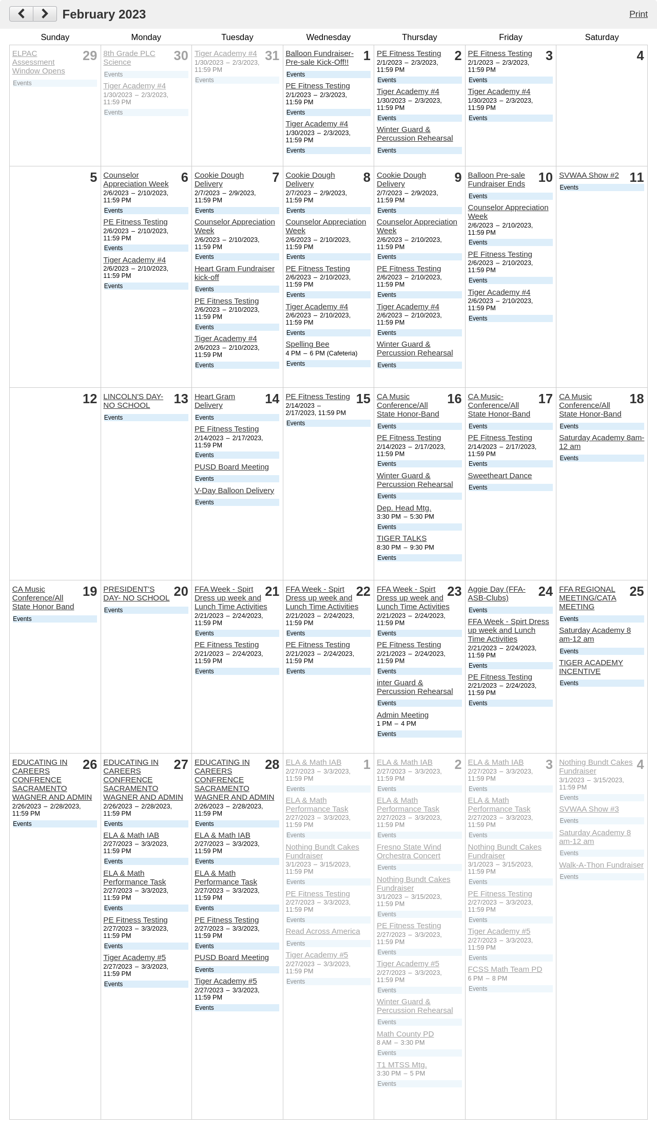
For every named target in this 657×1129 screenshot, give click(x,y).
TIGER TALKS (402, 538)
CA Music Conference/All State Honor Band (43, 598)
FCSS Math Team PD (505, 969)
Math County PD (405, 1033)
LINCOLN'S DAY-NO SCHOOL (133, 400)
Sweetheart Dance (500, 475)
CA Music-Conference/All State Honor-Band (499, 405)
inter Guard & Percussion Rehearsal (415, 686)
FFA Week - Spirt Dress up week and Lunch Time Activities (231, 598)
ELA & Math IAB (131, 835)
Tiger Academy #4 (134, 85)
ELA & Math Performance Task (134, 877)
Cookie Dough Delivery (219, 179)
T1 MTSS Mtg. (402, 1064)
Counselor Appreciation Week (135, 179)
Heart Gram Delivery (215, 400)
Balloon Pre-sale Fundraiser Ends (496, 179)
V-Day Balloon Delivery (234, 490)
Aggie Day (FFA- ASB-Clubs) (497, 593)
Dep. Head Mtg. (404, 507)
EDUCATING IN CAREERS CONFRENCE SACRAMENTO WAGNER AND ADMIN (52, 779)
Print (638, 14)
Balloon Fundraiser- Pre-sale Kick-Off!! (319, 57)
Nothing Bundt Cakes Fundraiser (322, 851)
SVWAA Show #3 (589, 808)
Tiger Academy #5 (134, 957)
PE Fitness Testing (317, 85)
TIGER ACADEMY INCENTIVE (591, 666)
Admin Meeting (403, 714)
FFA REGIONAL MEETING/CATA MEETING (587, 598)
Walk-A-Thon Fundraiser (601, 864)
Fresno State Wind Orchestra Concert (409, 851)
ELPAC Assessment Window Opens (38, 62)
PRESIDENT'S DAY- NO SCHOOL (136, 593)
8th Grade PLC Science (129, 57)
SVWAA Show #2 (589, 175)
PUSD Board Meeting (232, 466)
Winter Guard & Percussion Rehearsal (415, 133)
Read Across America (322, 931)
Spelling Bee (307, 344)
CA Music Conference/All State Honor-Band (408, 405)
